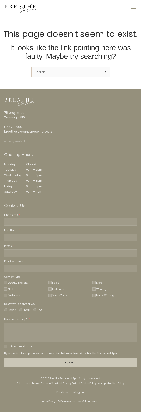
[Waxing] (94, 289)
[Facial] (50, 282)
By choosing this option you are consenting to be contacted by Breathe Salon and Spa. (60, 353)
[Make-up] (5, 295)
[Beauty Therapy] (5, 282)
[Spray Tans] (50, 295)
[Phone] (5, 309)
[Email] (20, 309)
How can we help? (16, 319)
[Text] (34, 309)
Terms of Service (50, 383)
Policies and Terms (28, 383)
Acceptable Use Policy (111, 383)
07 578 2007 (13, 127)
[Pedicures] (50, 289)
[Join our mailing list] (5, 346)
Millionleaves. (90, 401)
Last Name (11, 230)
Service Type (12, 277)
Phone (8, 245)
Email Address (13, 261)
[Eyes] (94, 282)
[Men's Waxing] (94, 295)
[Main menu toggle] (133, 8)
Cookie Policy (88, 383)
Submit (70, 362)
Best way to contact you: (20, 304)
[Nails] (5, 289)
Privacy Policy (71, 383)
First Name (11, 214)
